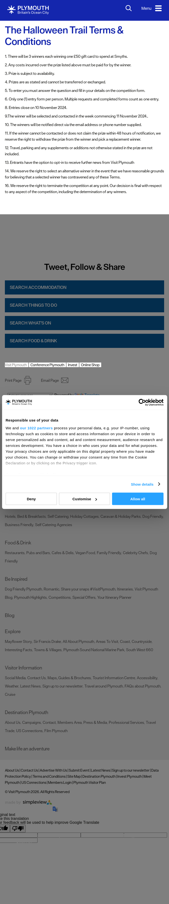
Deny (31, 499)
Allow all (137, 499)
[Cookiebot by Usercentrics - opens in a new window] (142, 402)
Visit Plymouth (16, 365)
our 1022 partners (36, 428)
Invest (72, 365)
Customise (84, 499)
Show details (142, 484)
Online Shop (90, 365)
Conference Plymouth (47, 365)
